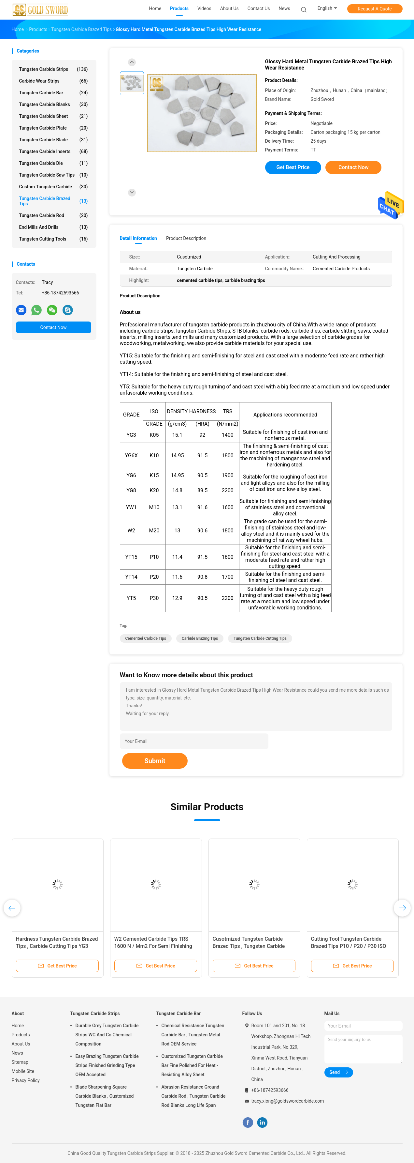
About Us (21, 1043)
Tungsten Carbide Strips (53, 69)
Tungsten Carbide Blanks (53, 104)
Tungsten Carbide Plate (53, 128)
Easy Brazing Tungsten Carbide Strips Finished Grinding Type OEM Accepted (107, 1065)
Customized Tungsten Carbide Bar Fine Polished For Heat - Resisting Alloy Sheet (192, 1065)
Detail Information (138, 238)
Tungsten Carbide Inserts (53, 151)
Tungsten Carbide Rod (53, 215)
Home (18, 1025)
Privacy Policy (26, 1080)
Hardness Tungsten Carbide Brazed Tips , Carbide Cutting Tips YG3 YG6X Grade (57, 946)
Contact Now (53, 327)
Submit (154, 761)
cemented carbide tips (145, 638)
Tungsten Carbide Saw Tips (53, 175)
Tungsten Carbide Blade (53, 139)
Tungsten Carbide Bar (53, 92)
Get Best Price (293, 167)
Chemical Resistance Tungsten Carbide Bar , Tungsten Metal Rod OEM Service (193, 1034)
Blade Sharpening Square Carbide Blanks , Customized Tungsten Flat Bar (105, 1096)
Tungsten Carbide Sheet (53, 116)
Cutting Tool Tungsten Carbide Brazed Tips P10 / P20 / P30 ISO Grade (348, 946)
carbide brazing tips (200, 638)
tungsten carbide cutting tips (260, 638)
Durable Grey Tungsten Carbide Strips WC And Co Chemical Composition (107, 1034)
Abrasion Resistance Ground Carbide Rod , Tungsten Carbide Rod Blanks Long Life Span (194, 1096)
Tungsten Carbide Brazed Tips (53, 201)
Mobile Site (23, 1071)
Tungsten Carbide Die (53, 163)
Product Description (186, 238)
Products (21, 1034)
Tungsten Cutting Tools (53, 239)
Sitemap (20, 1062)
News (17, 1053)
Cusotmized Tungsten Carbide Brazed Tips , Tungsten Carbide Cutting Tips (249, 946)
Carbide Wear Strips (53, 81)
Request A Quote (375, 8)
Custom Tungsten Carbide (53, 186)
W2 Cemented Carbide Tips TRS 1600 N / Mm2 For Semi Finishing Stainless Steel (153, 946)
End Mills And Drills (53, 227)
